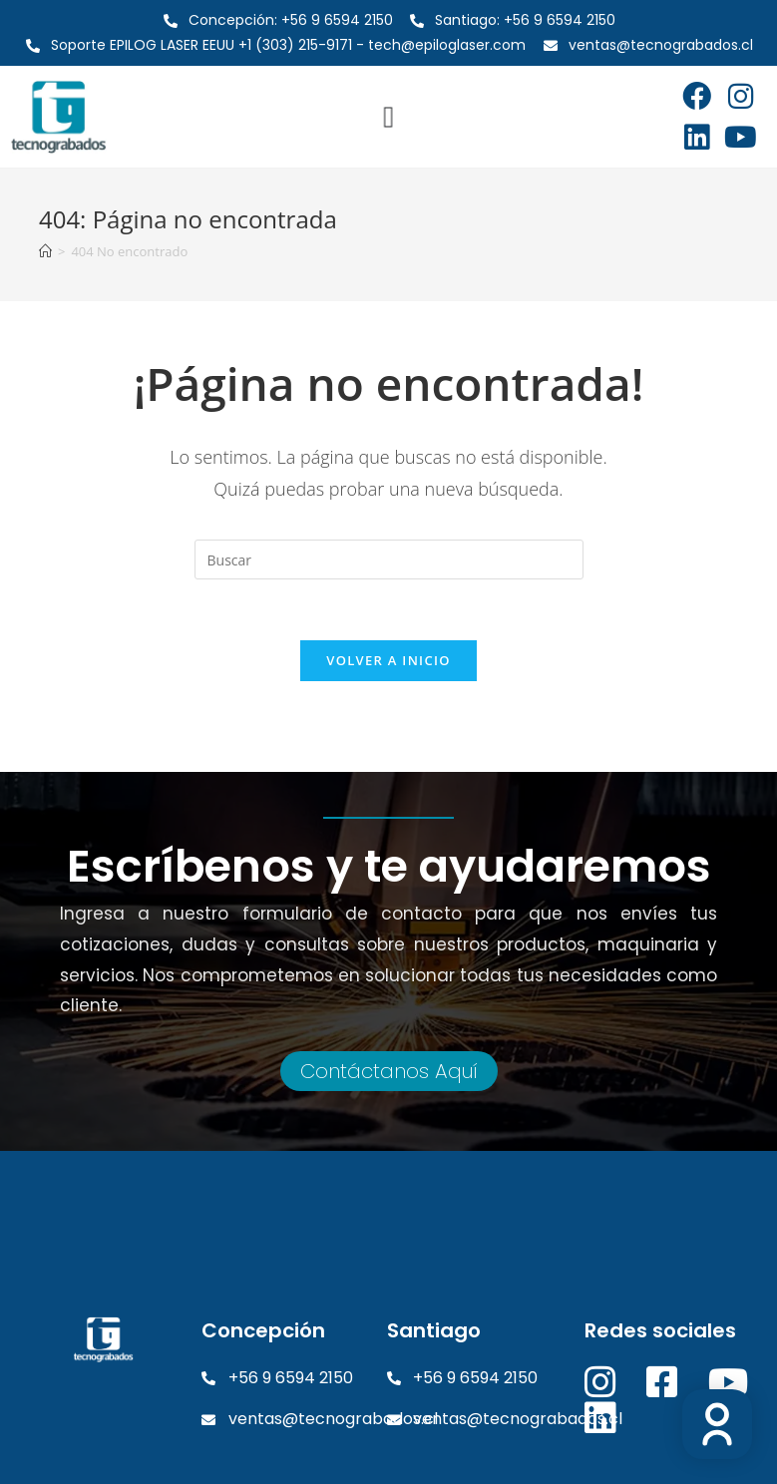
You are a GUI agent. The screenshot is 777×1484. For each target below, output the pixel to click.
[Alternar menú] (388, 117)
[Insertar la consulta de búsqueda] (388, 559)
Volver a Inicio (388, 660)
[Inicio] (45, 251)
